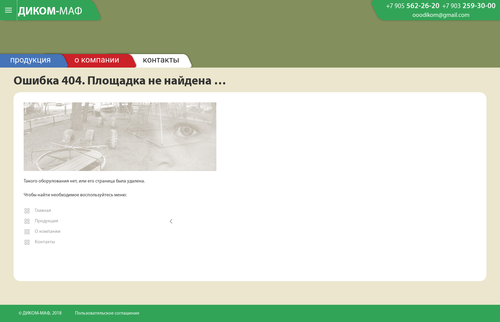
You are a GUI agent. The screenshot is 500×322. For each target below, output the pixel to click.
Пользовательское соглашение (107, 313)
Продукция (30, 60)
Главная (37, 210)
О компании (96, 60)
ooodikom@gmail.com (441, 16)
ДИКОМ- (50, 11)
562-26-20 (412, 6)
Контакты (161, 60)
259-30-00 (469, 6)
